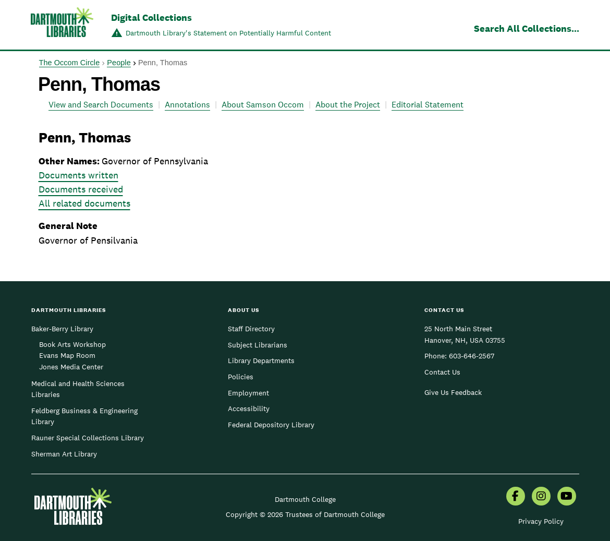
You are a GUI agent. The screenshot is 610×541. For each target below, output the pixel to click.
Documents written (78, 175)
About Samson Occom (263, 104)
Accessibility (249, 408)
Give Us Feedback (453, 392)
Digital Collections (151, 17)
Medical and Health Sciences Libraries (78, 389)
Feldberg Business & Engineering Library (84, 416)
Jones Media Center (71, 366)
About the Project (347, 104)
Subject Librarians (257, 345)
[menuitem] (515, 497)
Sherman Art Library (64, 454)
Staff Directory (251, 328)
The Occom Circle (69, 62)
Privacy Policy (541, 521)
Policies (240, 376)
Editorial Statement (427, 104)
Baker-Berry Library (62, 328)
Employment (248, 393)
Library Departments (261, 360)
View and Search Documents (100, 104)
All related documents (84, 203)
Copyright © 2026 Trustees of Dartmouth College (305, 514)
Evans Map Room (67, 355)
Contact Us (442, 372)
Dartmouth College (305, 499)
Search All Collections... (526, 28)
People (118, 62)
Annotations (187, 104)
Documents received (81, 189)
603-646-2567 (471, 355)
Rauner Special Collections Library (87, 437)
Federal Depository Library (271, 424)
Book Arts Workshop (72, 344)
